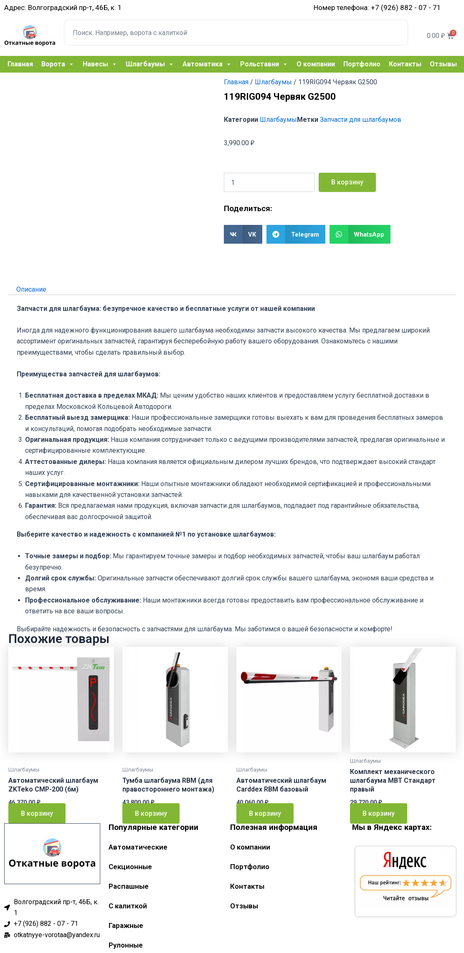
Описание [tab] (31, 289)
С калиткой (128, 906)
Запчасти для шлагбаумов (360, 120)
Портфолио (361, 64)
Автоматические (138, 847)
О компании (316, 64)
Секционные (130, 866)
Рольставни (264, 64)
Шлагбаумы (150, 64)
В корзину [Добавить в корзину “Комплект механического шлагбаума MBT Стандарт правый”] (379, 813)
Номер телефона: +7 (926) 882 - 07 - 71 (377, 7)
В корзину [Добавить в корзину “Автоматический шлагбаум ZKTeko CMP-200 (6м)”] (37, 813)
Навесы (100, 64)
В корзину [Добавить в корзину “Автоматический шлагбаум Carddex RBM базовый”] (265, 813)
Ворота (57, 64)
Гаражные (126, 925)
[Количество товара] (269, 182)
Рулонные (126, 945)
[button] (243, 234)
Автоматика (207, 64)
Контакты (405, 64)
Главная (20, 64)
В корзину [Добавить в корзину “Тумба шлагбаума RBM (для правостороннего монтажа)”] (151, 813)
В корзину (347, 182)
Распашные (129, 886)
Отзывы (443, 64)
